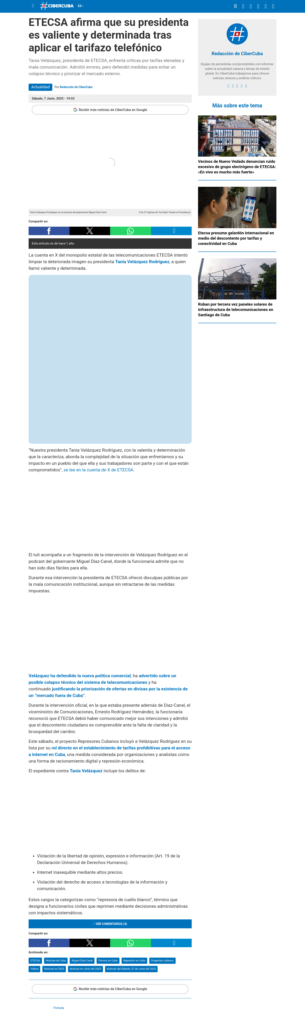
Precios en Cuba (108, 960)
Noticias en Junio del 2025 (85, 968)
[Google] (246, 86)
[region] (110, 511)
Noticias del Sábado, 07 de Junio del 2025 (131, 968)
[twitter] (232, 86)
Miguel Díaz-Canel (82, 960)
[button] (49, 231)
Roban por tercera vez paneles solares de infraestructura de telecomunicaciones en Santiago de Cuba (235, 309)
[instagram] (237, 86)
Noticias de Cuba (56, 960)
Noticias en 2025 (54, 968)
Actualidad (40, 87)
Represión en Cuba (134, 960)
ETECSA (35, 960)
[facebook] (228, 86)
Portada (58, 1008)
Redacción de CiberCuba (76, 87)
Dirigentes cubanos (162, 960)
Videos (34, 968)
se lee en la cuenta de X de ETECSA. (99, 469)
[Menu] (33, 6)
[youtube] (241, 86)
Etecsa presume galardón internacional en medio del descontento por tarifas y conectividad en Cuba (236, 238)
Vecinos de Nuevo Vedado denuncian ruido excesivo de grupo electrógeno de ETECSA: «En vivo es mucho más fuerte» (237, 166)
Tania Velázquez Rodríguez (142, 261)
